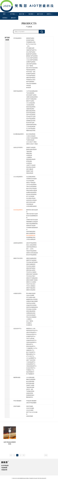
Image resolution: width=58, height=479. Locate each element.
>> (23, 455)
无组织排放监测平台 (31, 342)
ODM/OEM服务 (30, 408)
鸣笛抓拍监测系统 (30, 69)
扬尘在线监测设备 (30, 134)
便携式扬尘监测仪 (30, 270)
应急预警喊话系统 (30, 237)
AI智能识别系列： (17, 293)
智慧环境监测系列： (18, 91)
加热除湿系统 (29, 393)
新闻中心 (50, 14)
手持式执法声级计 (30, 276)
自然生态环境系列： (18, 147)
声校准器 (28, 85)
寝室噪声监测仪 (30, 38)
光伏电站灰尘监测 (30, 116)
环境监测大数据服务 (31, 400)
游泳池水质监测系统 (31, 194)
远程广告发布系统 (30, 360)
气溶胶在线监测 (30, 140)
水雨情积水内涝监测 (31, 178)
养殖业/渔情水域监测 (31, 190)
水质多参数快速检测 (31, 206)
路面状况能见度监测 (31, 149)
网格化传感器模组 (30, 379)
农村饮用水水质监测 (31, 200)
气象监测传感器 (30, 387)
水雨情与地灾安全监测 (32, 219)
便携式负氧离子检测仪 (32, 280)
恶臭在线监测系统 (30, 106)
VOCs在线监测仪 (30, 103)
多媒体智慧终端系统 (31, 124)
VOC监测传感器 (30, 377)
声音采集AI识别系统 (31, 309)
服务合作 (14, 17)
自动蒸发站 (29, 163)
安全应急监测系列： (18, 209)
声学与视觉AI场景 (30, 297)
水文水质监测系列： (18, 176)
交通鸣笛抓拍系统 (30, 313)
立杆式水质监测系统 (31, 184)
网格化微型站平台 (30, 354)
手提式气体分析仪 (30, 284)
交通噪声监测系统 (30, 61)
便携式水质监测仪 (30, 289)
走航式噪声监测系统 (31, 63)
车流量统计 (29, 323)
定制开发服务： (17, 406)
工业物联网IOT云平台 (31, 348)
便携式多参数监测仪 (31, 258)
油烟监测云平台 (30, 350)
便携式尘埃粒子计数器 (32, 144)
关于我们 (13, 14)
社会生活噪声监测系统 (32, 58)
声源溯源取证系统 (30, 42)
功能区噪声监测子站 (31, 50)
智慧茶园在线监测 (30, 159)
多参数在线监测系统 (31, 192)
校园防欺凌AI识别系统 (32, 299)
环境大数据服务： (18, 400)
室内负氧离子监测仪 (31, 95)
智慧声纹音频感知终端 (32, 307)
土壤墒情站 (29, 157)
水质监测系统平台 (30, 364)
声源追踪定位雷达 (30, 79)
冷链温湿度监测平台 (31, 366)
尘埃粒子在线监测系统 (32, 138)
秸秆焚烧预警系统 (30, 235)
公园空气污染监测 (30, 165)
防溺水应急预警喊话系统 (32, 216)
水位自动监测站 (30, 180)
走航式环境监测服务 (31, 402)
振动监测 (28, 87)
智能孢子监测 (29, 171)
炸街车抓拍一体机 (30, 71)
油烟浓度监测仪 (30, 108)
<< (11, 455)
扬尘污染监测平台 (30, 352)
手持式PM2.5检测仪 (31, 272)
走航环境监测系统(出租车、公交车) (31, 247)
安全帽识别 (29, 325)
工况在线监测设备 (30, 126)
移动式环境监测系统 (31, 254)
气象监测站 (29, 151)
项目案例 (31, 14)
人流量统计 (29, 319)
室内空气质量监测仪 (31, 99)
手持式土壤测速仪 (30, 286)
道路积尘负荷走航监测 (32, 252)
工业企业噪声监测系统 (32, 60)
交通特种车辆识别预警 (32, 301)
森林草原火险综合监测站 (32, 210)
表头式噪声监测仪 (30, 52)
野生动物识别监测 (30, 293)
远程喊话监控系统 (30, 120)
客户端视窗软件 (30, 374)
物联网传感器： (17, 377)
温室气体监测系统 (30, 114)
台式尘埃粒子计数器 (31, 142)
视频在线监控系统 (30, 130)
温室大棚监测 (29, 169)
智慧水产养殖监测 (30, 182)
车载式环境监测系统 (31, 250)
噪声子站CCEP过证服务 (31, 413)
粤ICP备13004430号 (42, 478)
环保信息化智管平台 (31, 334)
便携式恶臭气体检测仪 (32, 274)
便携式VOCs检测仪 (31, 282)
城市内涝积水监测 (30, 202)
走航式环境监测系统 (31, 243)
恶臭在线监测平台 (30, 346)
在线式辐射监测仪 (30, 231)
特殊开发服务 (29, 406)
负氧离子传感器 (30, 385)
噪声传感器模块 (30, 81)
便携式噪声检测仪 (30, 77)
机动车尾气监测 (30, 122)
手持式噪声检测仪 (30, 75)
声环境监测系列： (18, 38)
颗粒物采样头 (29, 397)
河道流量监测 (29, 204)
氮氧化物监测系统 (30, 110)
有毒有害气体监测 (30, 225)
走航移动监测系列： (18, 243)
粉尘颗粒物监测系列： (19, 134)
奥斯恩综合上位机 (30, 328)
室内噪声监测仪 (30, 40)
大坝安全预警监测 (30, 239)
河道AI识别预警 (30, 295)
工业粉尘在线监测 (30, 136)
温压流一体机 (29, 389)
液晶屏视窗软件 (30, 372)
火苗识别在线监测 (30, 315)
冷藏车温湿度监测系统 (32, 97)
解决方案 (22, 14)
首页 (4, 14)
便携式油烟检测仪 (30, 264)
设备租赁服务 (29, 416)
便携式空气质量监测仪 (32, 278)
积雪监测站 (29, 161)
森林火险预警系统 (30, 233)
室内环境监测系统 (30, 112)
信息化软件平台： (18, 328)
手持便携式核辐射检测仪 (32, 228)
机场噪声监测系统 (30, 73)
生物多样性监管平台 (31, 340)
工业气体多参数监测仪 (32, 91)
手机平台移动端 (30, 338)
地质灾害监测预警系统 (32, 223)
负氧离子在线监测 (30, 147)
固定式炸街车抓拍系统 (32, 67)
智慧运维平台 (29, 344)
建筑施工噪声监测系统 (32, 56)
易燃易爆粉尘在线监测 (32, 221)
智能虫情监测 (29, 173)
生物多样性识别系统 (31, 305)
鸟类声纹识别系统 (30, 303)
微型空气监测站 (30, 101)
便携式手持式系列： (18, 258)
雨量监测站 (29, 153)
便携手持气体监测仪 (31, 260)
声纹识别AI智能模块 (31, 83)
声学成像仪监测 (30, 48)
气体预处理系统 (30, 391)
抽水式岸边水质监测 (31, 188)
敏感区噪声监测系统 (31, 54)
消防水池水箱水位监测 (32, 213)
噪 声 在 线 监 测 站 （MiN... (31, 45)
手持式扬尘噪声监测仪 (32, 262)
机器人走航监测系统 (31, 245)
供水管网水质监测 (30, 198)
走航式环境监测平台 (31, 332)
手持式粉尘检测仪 (30, 266)
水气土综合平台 (30, 356)
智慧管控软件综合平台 (32, 330)
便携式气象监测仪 (30, 288)
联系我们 (5, 17)
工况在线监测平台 (30, 362)
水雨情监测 (29, 155)
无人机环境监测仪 (30, 128)
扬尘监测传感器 (30, 381)
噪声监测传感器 (30, 383)
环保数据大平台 (30, 370)
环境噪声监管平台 (30, 336)
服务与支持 (40, 14)
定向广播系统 (29, 65)
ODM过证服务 (29, 410)
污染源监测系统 (30, 104)
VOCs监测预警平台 (31, 358)
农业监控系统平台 (30, 368)
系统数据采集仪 (30, 395)
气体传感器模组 (30, 93)
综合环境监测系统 (30, 118)
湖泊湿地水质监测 (30, 167)
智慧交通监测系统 (30, 311)
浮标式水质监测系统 (31, 186)
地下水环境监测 (30, 196)
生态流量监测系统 (30, 176)
